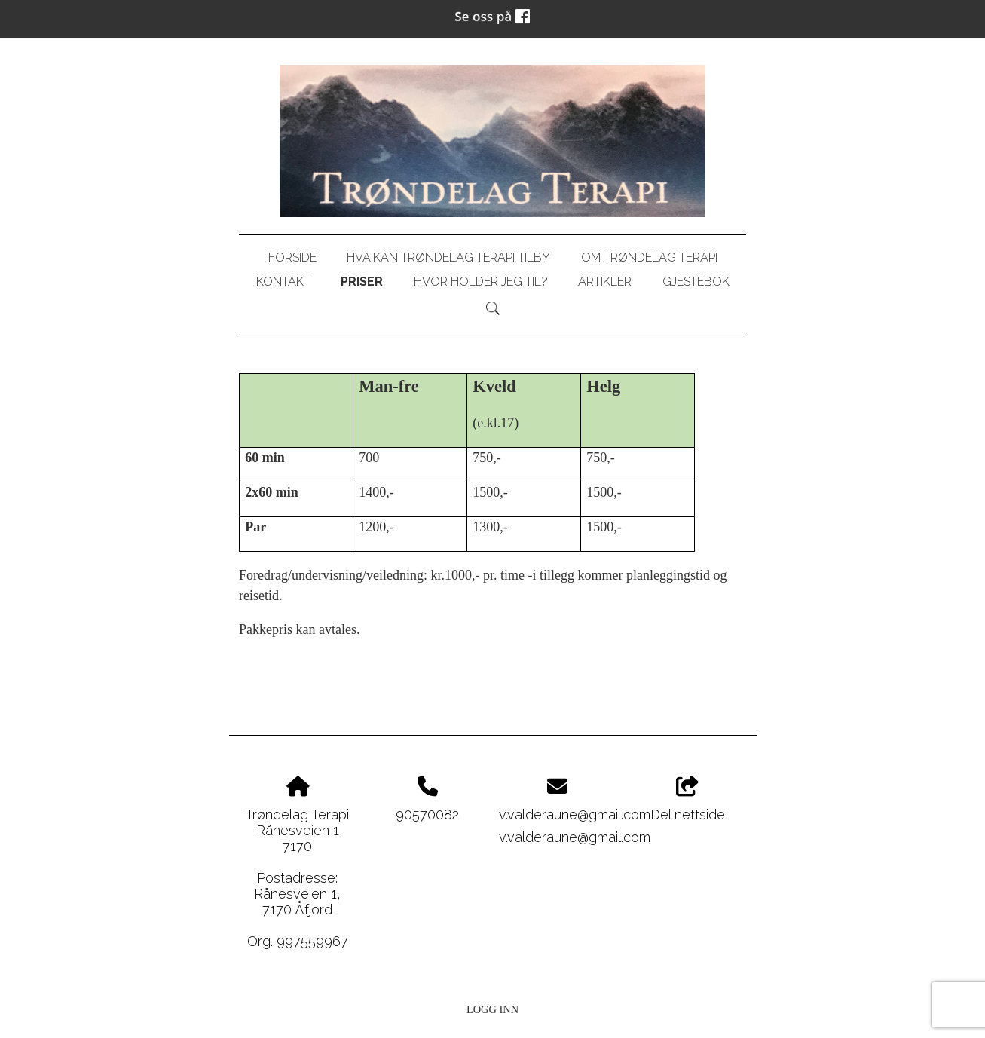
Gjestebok (696, 281)
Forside (292, 257)
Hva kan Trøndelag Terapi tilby (448, 257)
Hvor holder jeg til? (481, 281)
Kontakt (283, 281)
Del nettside (687, 799)
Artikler (605, 281)
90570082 (427, 814)
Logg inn (492, 1009)
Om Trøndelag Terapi (649, 257)
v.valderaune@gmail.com (574, 814)
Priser (362, 281)
